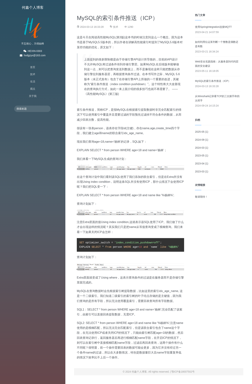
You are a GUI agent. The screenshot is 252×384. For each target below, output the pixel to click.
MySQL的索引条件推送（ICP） (213, 80)
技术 (32, 74)
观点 (32, 88)
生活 (32, 81)
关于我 (32, 96)
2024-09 (199, 139)
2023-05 (199, 155)
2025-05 (199, 131)
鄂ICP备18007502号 (183, 371)
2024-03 (199, 147)
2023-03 (199, 171)
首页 (32, 67)
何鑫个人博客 (33, 7)
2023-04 (199, 163)
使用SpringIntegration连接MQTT (213, 26)
